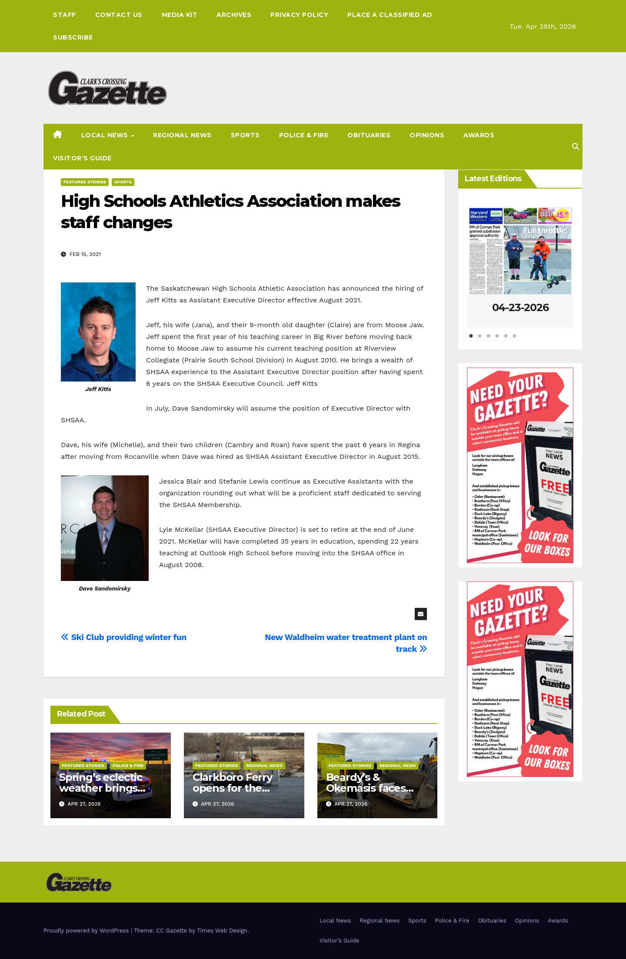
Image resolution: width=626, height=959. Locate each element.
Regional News (182, 135)
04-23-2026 (520, 307)
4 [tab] (497, 340)
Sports (245, 135)
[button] (575, 147)
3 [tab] (488, 340)
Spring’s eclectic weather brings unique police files (106, 788)
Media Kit (180, 15)
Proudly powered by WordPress (87, 930)
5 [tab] (506, 340)
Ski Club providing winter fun (123, 637)
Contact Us (119, 15)
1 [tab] (471, 340)
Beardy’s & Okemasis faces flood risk (366, 788)
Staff (64, 15)
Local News (105, 135)
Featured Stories (84, 181)
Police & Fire (304, 135)
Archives (233, 15)
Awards (478, 135)
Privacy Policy (299, 15)
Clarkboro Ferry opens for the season (232, 788)
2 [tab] (480, 340)
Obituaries (368, 135)
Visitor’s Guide (82, 158)
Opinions (427, 135)
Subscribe (73, 37)
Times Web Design (222, 930)
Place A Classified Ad (390, 15)
